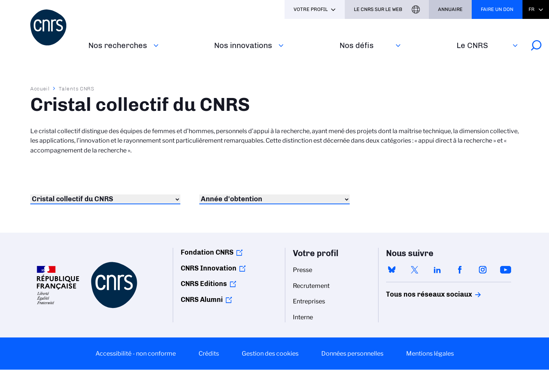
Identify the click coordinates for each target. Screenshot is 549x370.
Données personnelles (352, 353)
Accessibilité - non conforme (135, 353)
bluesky (391, 269)
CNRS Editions (204, 284)
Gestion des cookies (270, 353)
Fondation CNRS (207, 252)
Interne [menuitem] (303, 317)
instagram (482, 269)
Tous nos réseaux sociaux (416, 294)
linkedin (437, 269)
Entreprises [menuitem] (309, 301)
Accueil (40, 89)
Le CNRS (472, 45)
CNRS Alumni (202, 299)
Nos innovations (243, 45)
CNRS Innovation (208, 268)
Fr (532, 9)
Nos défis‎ (356, 45)
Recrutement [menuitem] (311, 285)
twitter (414, 269)
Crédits (209, 353)
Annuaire (450, 9)
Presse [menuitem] (302, 270)
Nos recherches (117, 45)
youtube (505, 269)
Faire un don (497, 9)
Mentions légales (430, 353)
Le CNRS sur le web (378, 9)
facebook (460, 269)
